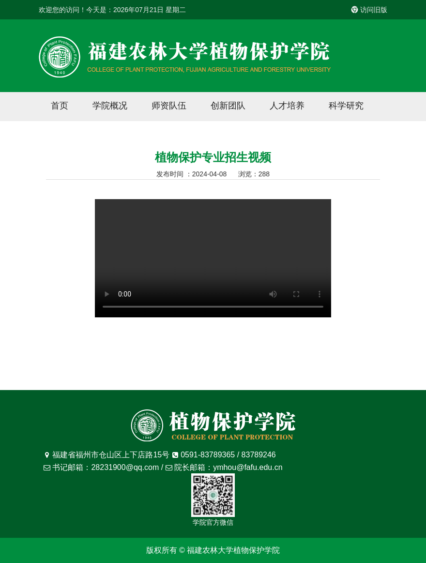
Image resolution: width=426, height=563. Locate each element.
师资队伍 (169, 105)
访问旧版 (369, 10)
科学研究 (346, 105)
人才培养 (287, 105)
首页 (59, 105)
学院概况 (109, 105)
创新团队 (228, 105)
